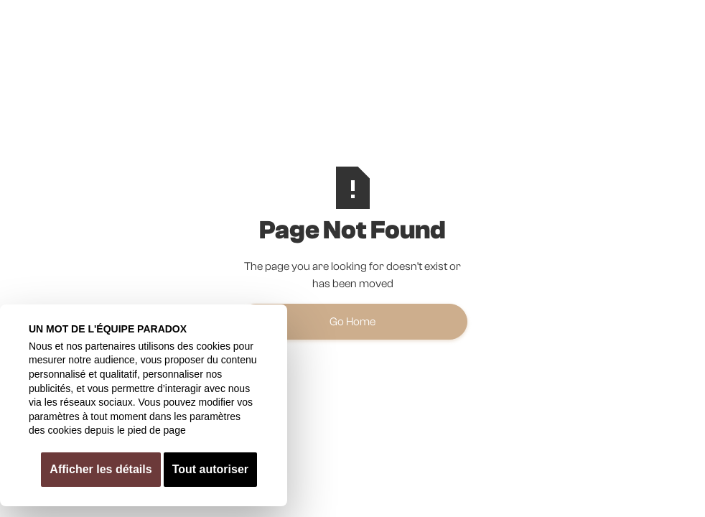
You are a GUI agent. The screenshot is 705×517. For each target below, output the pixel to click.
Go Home (352, 321)
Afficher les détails (100, 469)
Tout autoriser (210, 469)
